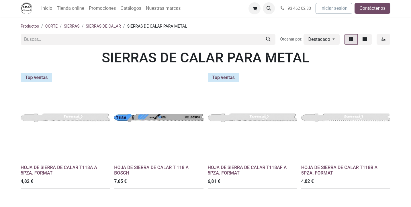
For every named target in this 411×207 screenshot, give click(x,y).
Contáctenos (372, 8)
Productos (30, 26)
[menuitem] (46, 8)
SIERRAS (72, 26)
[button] (269, 8)
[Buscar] (268, 39)
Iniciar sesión (333, 8)
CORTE (51, 26)
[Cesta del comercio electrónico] (254, 8)
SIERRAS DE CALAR (103, 26)
